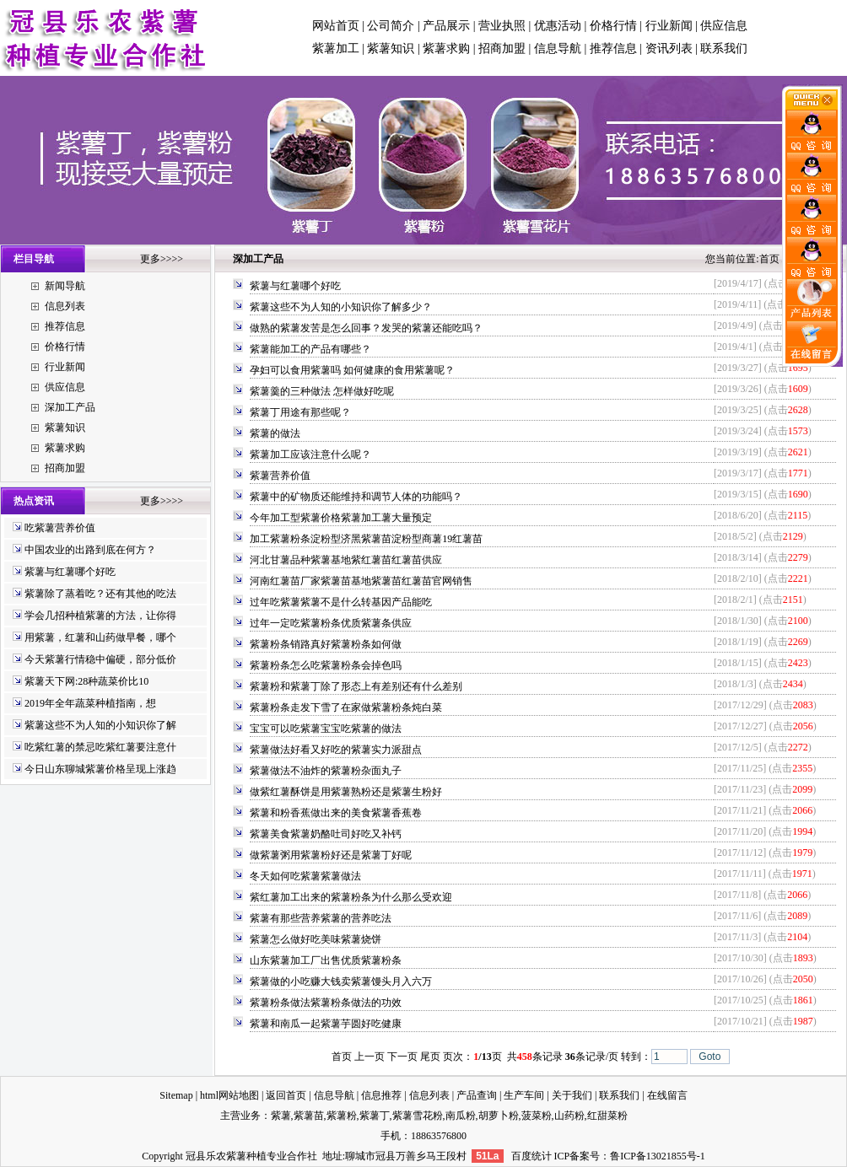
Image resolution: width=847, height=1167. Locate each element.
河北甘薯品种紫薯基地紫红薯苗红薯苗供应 (346, 560)
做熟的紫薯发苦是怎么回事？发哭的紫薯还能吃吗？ (366, 328)
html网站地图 (229, 1095)
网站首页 (335, 25)
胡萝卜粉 (498, 1115)
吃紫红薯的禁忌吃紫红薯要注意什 (100, 747)
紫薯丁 (374, 1115)
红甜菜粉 (607, 1115)
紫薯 (281, 1115)
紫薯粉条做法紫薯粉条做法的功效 (326, 1002)
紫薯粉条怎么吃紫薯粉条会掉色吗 (326, 665)
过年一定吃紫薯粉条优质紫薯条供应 (331, 623)
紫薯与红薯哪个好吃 (70, 572)
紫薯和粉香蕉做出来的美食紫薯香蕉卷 (336, 813)
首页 (769, 259)
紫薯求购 (446, 48)
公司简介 (390, 25)
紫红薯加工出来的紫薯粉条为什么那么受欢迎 (351, 897)
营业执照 (502, 25)
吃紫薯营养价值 (59, 528)
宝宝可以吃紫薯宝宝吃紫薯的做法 (326, 728)
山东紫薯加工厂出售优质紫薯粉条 (326, 960)
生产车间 (524, 1095)
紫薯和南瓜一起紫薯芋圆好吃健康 (326, 1024)
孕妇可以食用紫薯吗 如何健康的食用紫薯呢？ (352, 370)
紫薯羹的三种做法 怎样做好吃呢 (322, 391)
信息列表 (65, 306)
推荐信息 (613, 48)
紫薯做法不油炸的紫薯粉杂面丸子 (326, 771)
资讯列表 (669, 48)
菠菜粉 (536, 1115)
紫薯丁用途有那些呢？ (300, 412)
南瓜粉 (460, 1115)
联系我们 (723, 48)
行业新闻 (669, 25)
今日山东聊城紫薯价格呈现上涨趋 (100, 769)
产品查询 (476, 1095)
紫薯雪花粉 (417, 1115)
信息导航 (557, 48)
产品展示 (446, 25)
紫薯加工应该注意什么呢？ (310, 454)
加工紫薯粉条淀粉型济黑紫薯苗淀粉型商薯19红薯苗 (366, 539)
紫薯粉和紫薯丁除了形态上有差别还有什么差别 (356, 686)
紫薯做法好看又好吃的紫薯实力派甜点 (336, 750)
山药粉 (569, 1115)
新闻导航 (65, 286)
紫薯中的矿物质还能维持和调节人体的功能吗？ (356, 497)
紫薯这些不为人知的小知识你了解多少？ (341, 307)
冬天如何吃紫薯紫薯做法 (305, 876)
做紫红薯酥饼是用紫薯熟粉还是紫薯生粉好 (346, 792)
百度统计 (531, 1156)
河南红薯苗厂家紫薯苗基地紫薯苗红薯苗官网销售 (361, 581)
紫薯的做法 (275, 433)
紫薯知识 (390, 48)
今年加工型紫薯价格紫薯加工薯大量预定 (341, 518)
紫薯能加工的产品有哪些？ (310, 349)
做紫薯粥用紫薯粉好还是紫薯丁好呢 (331, 855)
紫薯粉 (341, 1115)
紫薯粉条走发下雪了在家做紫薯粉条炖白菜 (346, 707)
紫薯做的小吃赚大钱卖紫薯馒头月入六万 (341, 981)
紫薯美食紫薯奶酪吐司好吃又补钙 (326, 834)
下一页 (402, 1056)
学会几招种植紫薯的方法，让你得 (100, 615)
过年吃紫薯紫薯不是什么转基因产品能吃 (341, 602)
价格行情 (613, 25)
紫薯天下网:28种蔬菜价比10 (86, 681)
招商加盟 (502, 48)
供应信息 (723, 25)
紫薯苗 (309, 1115)
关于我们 (572, 1095)
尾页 (430, 1056)
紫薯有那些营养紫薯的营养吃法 (320, 918)
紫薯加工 (335, 48)
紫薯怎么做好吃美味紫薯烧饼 (315, 939)
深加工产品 (70, 407)
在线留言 (667, 1095)
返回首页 (286, 1095)
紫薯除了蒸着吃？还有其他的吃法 (100, 594)
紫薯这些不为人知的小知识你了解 (100, 725)
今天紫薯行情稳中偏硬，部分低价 (100, 659)
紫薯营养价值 (280, 475)
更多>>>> (161, 259)
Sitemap (175, 1095)
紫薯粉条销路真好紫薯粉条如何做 (326, 644)
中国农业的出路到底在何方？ (90, 550)
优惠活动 (557, 25)
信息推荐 (381, 1095)
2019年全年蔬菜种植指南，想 (90, 703)
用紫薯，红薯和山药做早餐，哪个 (100, 637)
